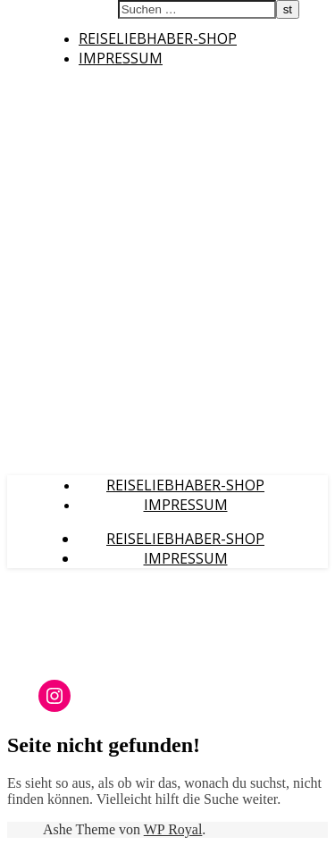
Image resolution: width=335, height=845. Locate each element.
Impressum (121, 58)
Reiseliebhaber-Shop (158, 38)
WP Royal (173, 829)
